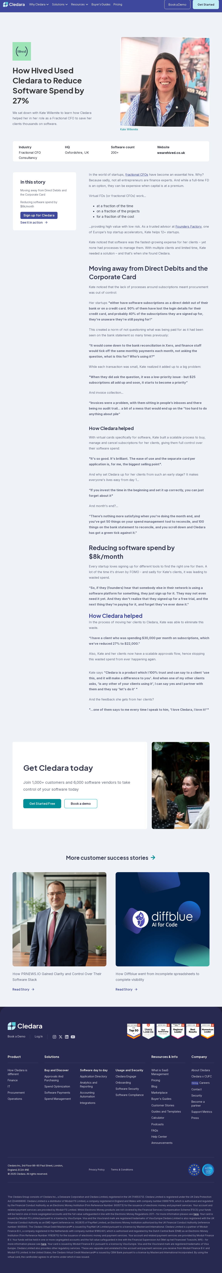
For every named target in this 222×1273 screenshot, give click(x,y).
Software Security (127, 1088)
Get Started (206, 17)
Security (196, 1095)
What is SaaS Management (160, 1072)
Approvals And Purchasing (53, 1078)
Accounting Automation (87, 1094)
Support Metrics (201, 1111)
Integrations (87, 1102)
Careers (200, 1082)
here (196, 1214)
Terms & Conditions (122, 1169)
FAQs (154, 1130)
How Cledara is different (17, 1072)
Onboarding (123, 1082)
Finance (13, 1080)
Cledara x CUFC (201, 1076)
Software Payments (57, 1092)
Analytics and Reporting (88, 1084)
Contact (196, 1089)
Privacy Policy (97, 1169)
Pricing (118, 17)
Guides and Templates (166, 1111)
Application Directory (93, 1076)
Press (195, 1117)
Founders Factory (188, 226)
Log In (215, 4)
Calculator (157, 1117)
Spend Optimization (57, 1086)
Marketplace (159, 1092)
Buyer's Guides (101, 17)
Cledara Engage (126, 1076)
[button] (199, 4)
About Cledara (200, 1070)
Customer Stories (162, 1105)
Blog (154, 1086)
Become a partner (198, 1103)
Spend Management (57, 1098)
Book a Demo (177, 17)
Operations (15, 1098)
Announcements (162, 1142)
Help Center (159, 1136)
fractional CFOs (136, 174)
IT (9, 1086)
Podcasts (157, 1124)
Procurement (16, 1092)
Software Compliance (130, 1095)
